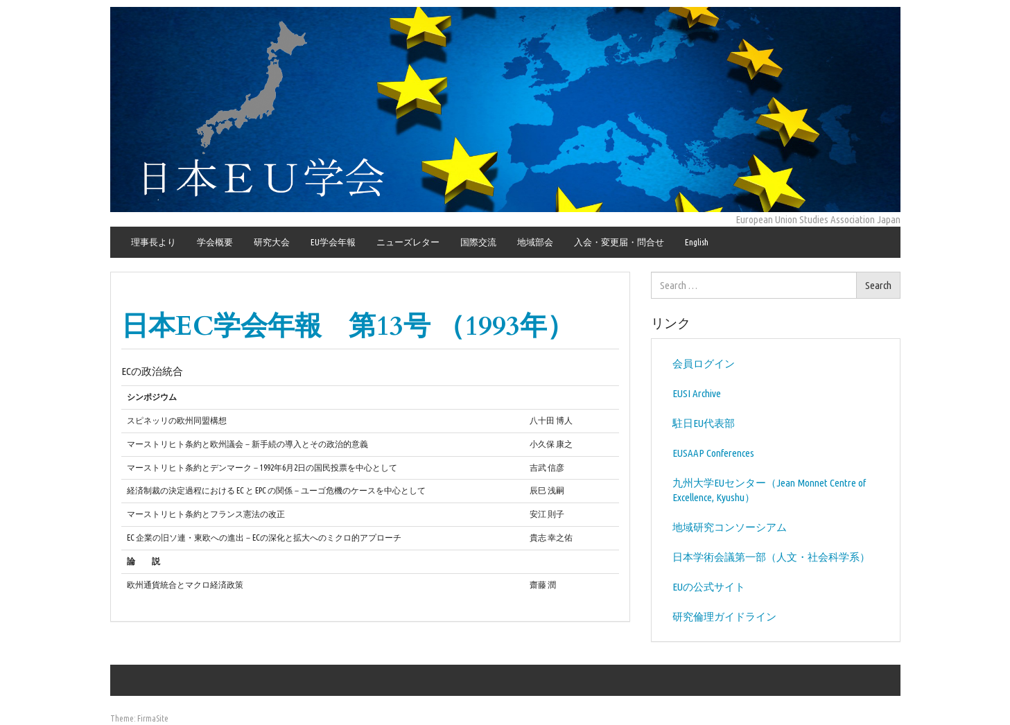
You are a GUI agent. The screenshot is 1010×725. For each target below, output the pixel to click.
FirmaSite (152, 718)
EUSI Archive (696, 393)
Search (878, 285)
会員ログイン (703, 363)
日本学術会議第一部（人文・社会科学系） (771, 557)
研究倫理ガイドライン (724, 616)
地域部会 (535, 242)
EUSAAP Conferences (713, 453)
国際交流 (478, 242)
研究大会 (272, 242)
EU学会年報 (333, 242)
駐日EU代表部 (703, 423)
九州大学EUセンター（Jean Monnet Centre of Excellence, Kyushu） (769, 490)
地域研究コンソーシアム (729, 527)
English (696, 242)
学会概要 (215, 242)
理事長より (153, 242)
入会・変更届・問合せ (619, 242)
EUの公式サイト (708, 587)
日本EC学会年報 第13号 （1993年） (347, 326)
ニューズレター (407, 242)
